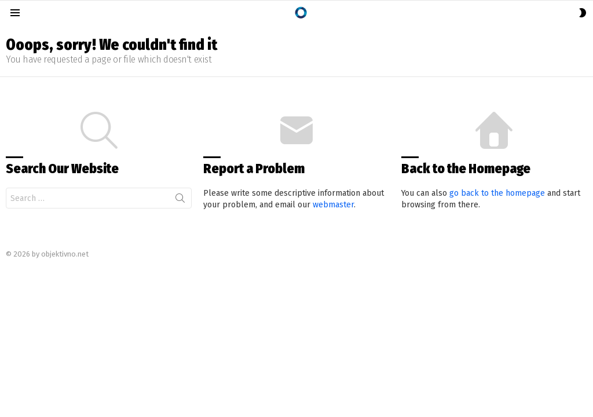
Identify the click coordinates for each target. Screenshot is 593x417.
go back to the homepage (497, 193)
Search (180, 200)
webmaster (333, 205)
